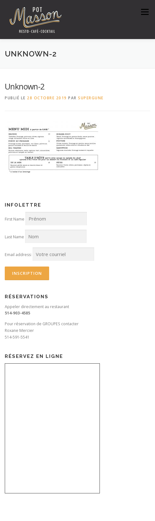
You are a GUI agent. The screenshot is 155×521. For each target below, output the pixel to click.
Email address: (18, 254)
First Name (14, 219)
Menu (144, 12)
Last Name (14, 237)
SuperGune (91, 98)
